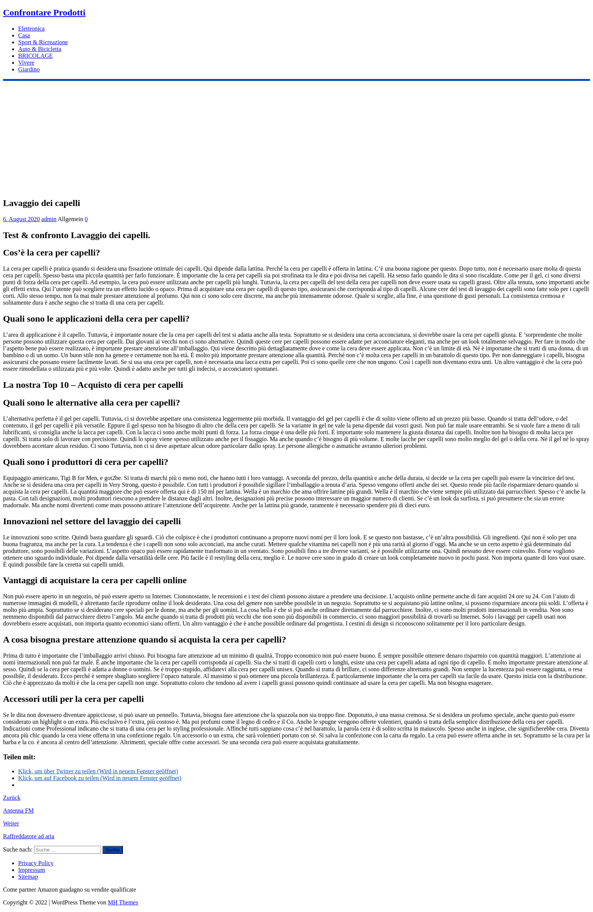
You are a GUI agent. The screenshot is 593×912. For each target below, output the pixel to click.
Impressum (31, 870)
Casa (24, 35)
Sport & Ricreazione (43, 42)
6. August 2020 (21, 219)
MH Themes (123, 902)
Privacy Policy (36, 863)
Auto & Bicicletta (39, 49)
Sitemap (28, 876)
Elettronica (31, 28)
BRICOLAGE (35, 56)
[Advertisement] (296, 137)
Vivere (26, 62)
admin (48, 219)
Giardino (29, 69)
